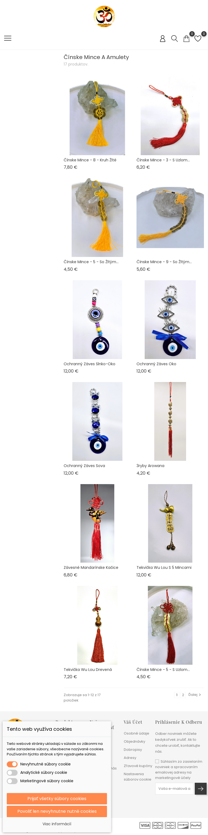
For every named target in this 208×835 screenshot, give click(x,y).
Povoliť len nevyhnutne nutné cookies (57, 811)
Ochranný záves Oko (156, 364)
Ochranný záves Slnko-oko (89, 364)
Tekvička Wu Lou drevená (88, 669)
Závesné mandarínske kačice (91, 567)
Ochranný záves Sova (84, 465)
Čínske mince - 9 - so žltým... (164, 262)
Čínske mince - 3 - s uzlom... (163, 160)
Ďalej (195, 694)
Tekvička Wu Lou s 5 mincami (163, 567)
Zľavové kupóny (138, 765)
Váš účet (133, 722)
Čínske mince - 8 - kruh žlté (90, 160)
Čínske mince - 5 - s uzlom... (163, 669)
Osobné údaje (136, 733)
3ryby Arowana (150, 465)
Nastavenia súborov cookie (137, 776)
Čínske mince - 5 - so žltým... (91, 262)
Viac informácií (57, 824)
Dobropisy (133, 749)
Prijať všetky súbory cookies (56, 798)
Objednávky (134, 741)
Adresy (130, 757)
